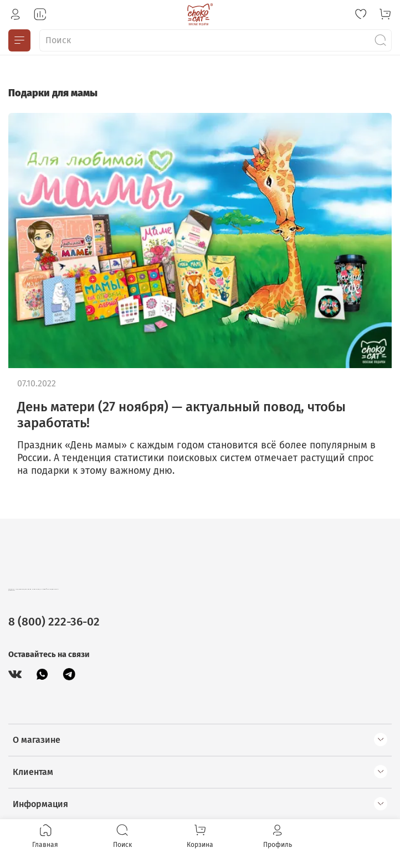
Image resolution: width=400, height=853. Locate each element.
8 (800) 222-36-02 (54, 622)
